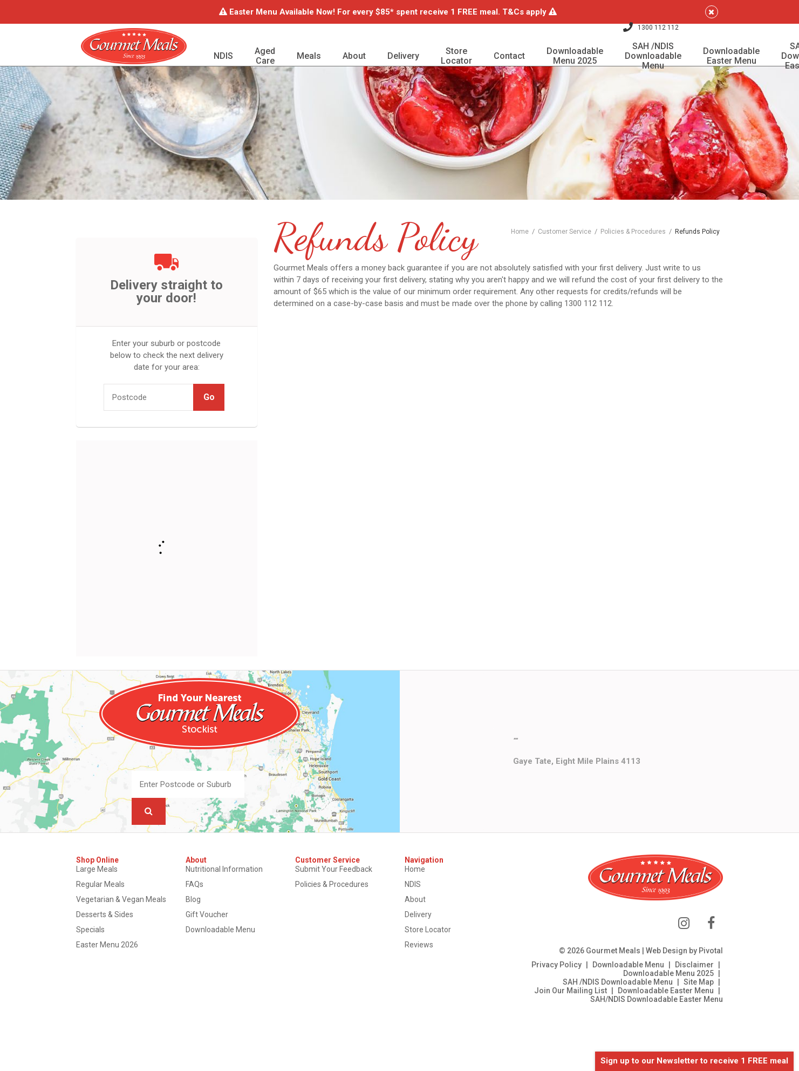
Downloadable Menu (229, 949)
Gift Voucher (216, 934)
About (415, 918)
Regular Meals (114, 903)
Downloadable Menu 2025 (655, 993)
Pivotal (698, 970)
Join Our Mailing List (557, 1010)
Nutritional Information (233, 888)
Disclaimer (681, 984)
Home (415, 888)
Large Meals (110, 888)
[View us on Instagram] (671, 943)
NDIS (413, 903)
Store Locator (428, 949)
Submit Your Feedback (338, 888)
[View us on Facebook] (698, 943)
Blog (202, 918)
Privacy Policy (543, 984)
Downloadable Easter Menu (653, 1010)
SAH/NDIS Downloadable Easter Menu (643, 1019)
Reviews (419, 964)
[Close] (703, 11)
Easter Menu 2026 (121, 964)
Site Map (686, 1002)
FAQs (204, 903)
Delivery (418, 934)
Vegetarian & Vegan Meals (135, 918)
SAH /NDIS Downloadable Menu (605, 1002)
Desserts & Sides (118, 934)
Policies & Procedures (336, 903)
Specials (104, 949)
